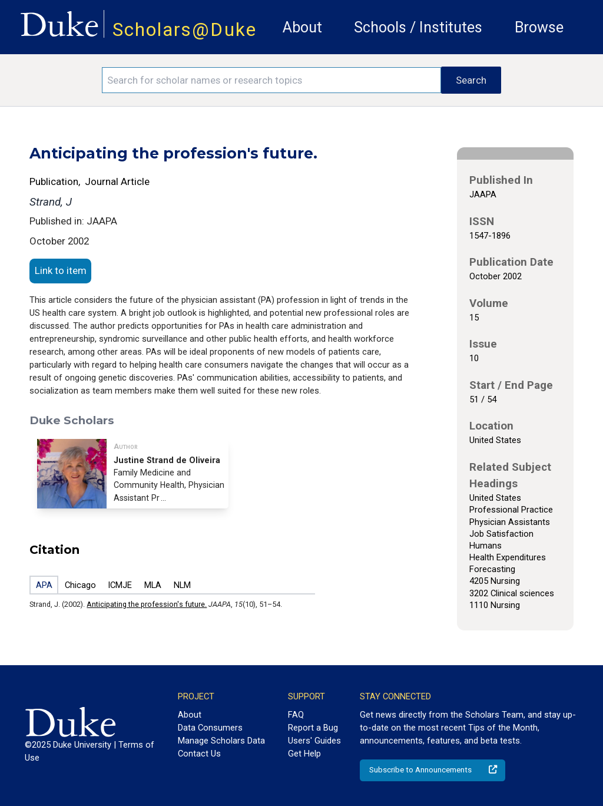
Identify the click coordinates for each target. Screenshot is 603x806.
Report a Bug (313, 727)
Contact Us (199, 753)
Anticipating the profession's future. (147, 604)
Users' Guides (314, 740)
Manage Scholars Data (221, 740)
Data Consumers (210, 727)
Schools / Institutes (418, 27)
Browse (539, 27)
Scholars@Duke (184, 30)
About (302, 27)
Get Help (304, 753)
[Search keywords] (271, 80)
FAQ (296, 714)
